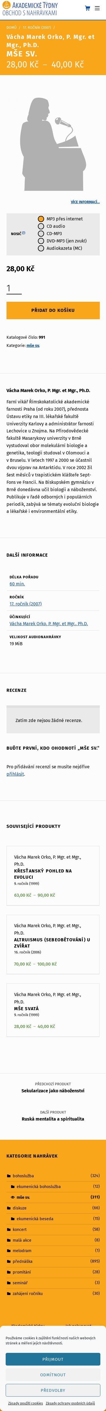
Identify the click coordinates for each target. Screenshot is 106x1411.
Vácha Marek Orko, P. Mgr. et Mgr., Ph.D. (49, 623)
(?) (23, 233)
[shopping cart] (87, 8)
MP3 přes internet (65, 219)
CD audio (56, 226)
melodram (22, 1250)
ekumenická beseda (35, 1218)
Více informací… (85, 202)
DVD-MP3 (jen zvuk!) (66, 241)
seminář (20, 1282)
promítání (22, 1272)
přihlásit (15, 774)
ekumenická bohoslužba (39, 1186)
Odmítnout (53, 1374)
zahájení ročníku (28, 1293)
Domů (12, 27)
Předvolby (53, 1390)
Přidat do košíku (52, 310)
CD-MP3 (54, 233)
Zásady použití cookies (25, 1403)
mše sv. (33, 345)
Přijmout (53, 1359)
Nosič (18, 233)
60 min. (17, 584)
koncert (20, 1229)
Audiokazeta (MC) (64, 248)
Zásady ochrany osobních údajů (70, 1403)
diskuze (20, 1208)
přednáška (23, 1261)
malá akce (22, 1239)
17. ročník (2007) (37, 27)
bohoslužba (23, 1175)
